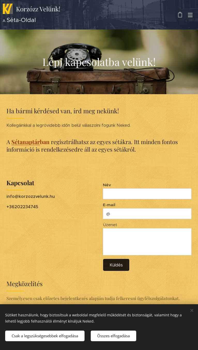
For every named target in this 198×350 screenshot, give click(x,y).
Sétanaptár (25, 142)
